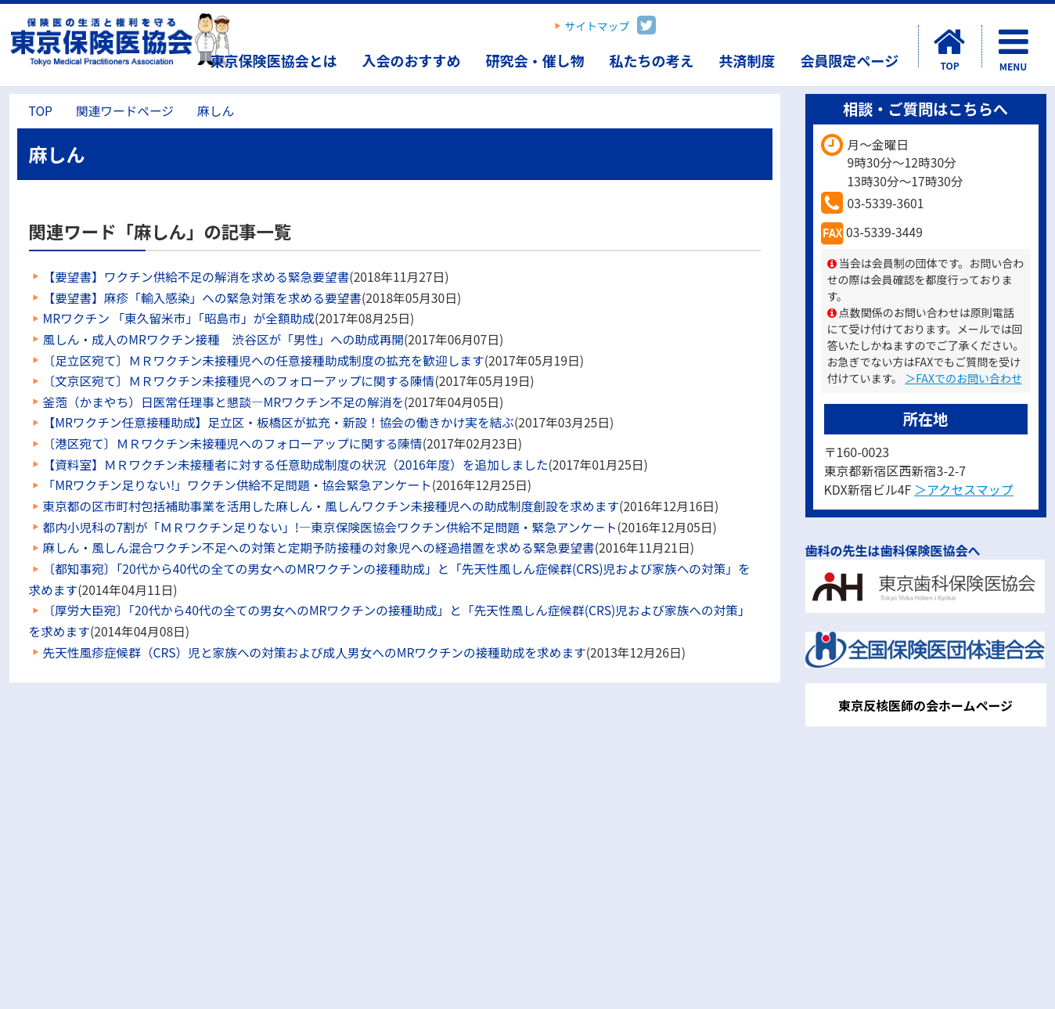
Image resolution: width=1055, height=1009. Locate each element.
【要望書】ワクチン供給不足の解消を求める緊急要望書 (196, 277)
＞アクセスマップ (964, 489)
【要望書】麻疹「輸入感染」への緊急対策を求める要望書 (202, 298)
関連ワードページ (125, 111)
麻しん (215, 111)
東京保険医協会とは (274, 60)
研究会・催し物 (535, 60)
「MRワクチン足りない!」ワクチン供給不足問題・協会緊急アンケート (237, 485)
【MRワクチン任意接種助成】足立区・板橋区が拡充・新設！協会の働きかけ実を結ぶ (279, 422)
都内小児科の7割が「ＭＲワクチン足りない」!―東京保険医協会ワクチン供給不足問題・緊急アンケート (330, 527)
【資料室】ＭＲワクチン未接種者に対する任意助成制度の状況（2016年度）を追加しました (296, 465)
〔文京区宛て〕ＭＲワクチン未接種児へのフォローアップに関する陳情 (239, 381)
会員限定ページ (850, 60)
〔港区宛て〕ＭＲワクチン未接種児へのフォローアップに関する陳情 (233, 443)
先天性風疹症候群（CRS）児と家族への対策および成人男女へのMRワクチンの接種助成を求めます (314, 652)
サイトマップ (597, 26)
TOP (40, 111)
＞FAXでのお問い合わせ (963, 378)
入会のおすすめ (411, 60)
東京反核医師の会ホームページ (925, 705)
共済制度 (747, 60)
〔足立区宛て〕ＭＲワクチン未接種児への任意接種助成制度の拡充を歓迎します (263, 360)
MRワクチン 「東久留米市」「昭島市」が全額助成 (179, 318)
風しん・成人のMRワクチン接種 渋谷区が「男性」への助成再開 (224, 339)
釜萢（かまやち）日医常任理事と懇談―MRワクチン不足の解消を (224, 402)
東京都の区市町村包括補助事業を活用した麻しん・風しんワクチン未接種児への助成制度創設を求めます (331, 506)
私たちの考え (652, 60)
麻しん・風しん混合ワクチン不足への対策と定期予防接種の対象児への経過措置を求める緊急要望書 (319, 548)
